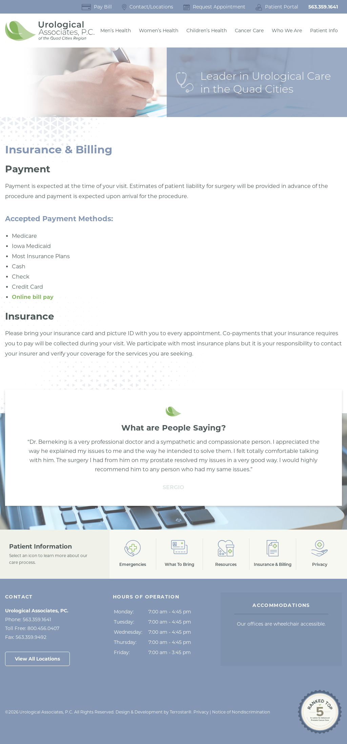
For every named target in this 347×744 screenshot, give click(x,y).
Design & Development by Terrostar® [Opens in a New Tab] (153, 711)
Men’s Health (115, 30)
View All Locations (37, 659)
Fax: (25, 637)
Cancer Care (249, 30)
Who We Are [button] (287, 30)
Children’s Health (206, 30)
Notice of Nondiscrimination (241, 711)
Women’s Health (158, 30)
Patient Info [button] (324, 30)
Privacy (201, 711)
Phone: (28, 619)
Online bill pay (33, 297)
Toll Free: (32, 628)
